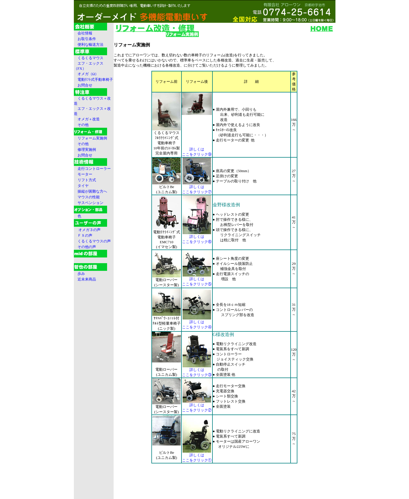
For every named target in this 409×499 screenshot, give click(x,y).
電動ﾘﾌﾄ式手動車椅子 (95, 79)
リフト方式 (87, 180)
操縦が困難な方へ (92, 191)
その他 (83, 125)
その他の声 (87, 247)
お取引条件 (87, 39)
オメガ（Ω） (88, 74)
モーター (85, 174)
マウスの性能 (89, 197)
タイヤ (83, 185)
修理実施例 (87, 149)
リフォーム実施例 (92, 138)
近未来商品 (87, 279)
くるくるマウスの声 (94, 241)
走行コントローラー (94, 168)
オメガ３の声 (89, 230)
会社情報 (85, 33)
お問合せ (85, 85)
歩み (81, 273)
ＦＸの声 (85, 235)
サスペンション (90, 203)
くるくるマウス (90, 58)
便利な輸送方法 (90, 44)
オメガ (89, 119)
